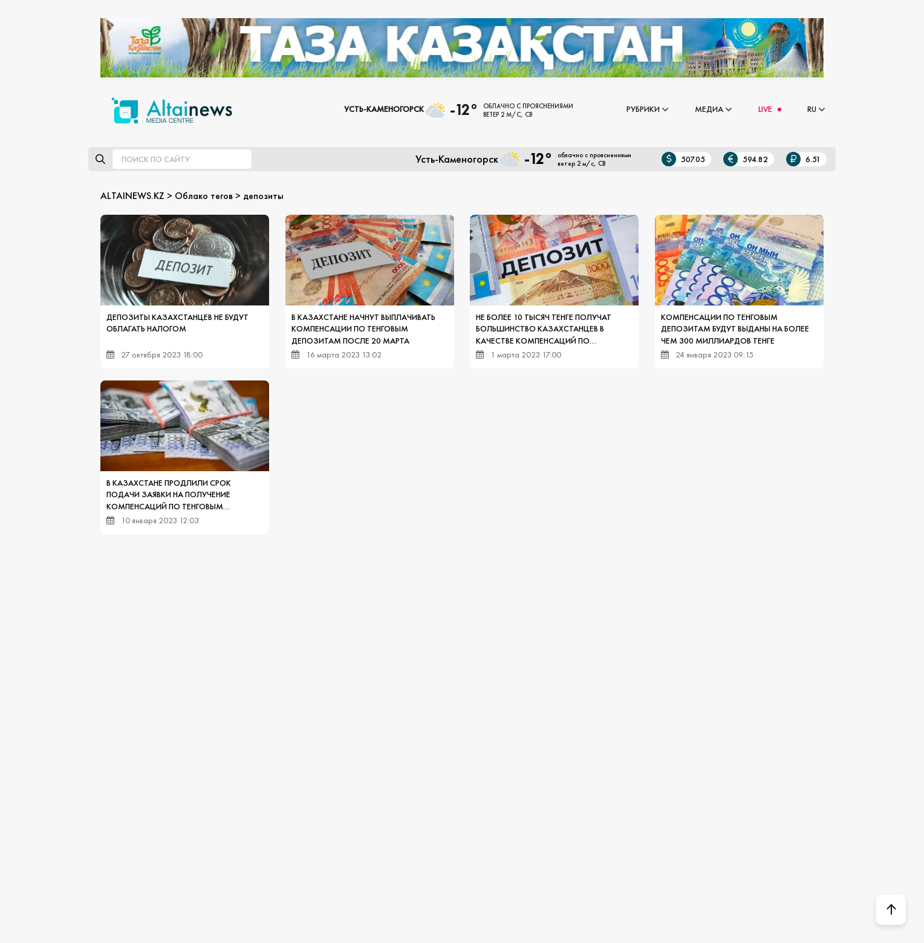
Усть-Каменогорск (384, 108)
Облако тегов (204, 195)
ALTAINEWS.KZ (132, 195)
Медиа (709, 108)
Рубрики (643, 108)
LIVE (765, 108)
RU (811, 108)
